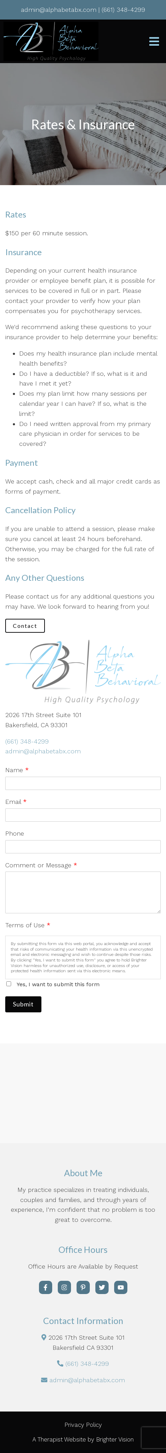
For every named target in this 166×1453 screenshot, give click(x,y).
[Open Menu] (154, 41)
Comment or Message (41, 865)
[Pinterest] (83, 1287)
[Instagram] (64, 1287)
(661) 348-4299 (27, 741)
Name (17, 770)
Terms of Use (27, 925)
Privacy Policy (83, 1424)
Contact (25, 625)
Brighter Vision (115, 1439)
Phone (14, 833)
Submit (23, 1004)
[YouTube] (120, 1287)
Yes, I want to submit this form (58, 984)
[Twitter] (102, 1287)
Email (16, 801)
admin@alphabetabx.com (43, 751)
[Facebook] (45, 1287)
